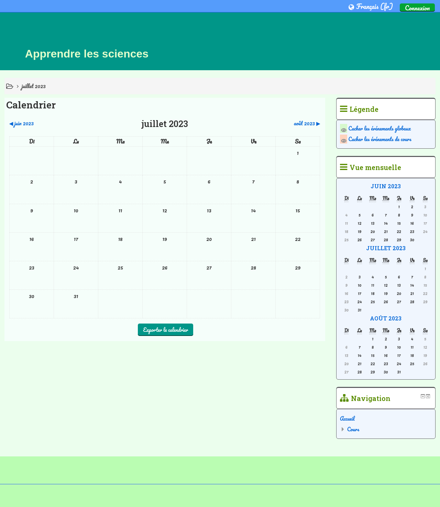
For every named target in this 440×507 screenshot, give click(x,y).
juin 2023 (386, 186)
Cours (353, 429)
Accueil (347, 418)
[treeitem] (386, 418)
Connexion (417, 7)
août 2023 (386, 318)
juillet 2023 (34, 86)
